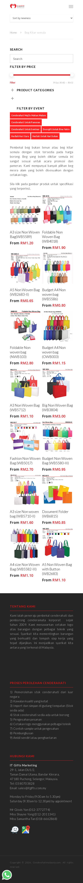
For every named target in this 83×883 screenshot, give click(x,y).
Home (13, 32)
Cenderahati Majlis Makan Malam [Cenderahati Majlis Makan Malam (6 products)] (28, 115)
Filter (12, 82)
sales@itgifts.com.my (32, 788)
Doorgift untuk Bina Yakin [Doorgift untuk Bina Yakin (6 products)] (56, 129)
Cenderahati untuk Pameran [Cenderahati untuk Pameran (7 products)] (25, 122)
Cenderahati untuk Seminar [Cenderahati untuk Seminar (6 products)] (25, 129)
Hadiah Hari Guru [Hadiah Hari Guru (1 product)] (20, 136)
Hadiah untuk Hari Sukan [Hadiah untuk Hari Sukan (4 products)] (45, 136)
